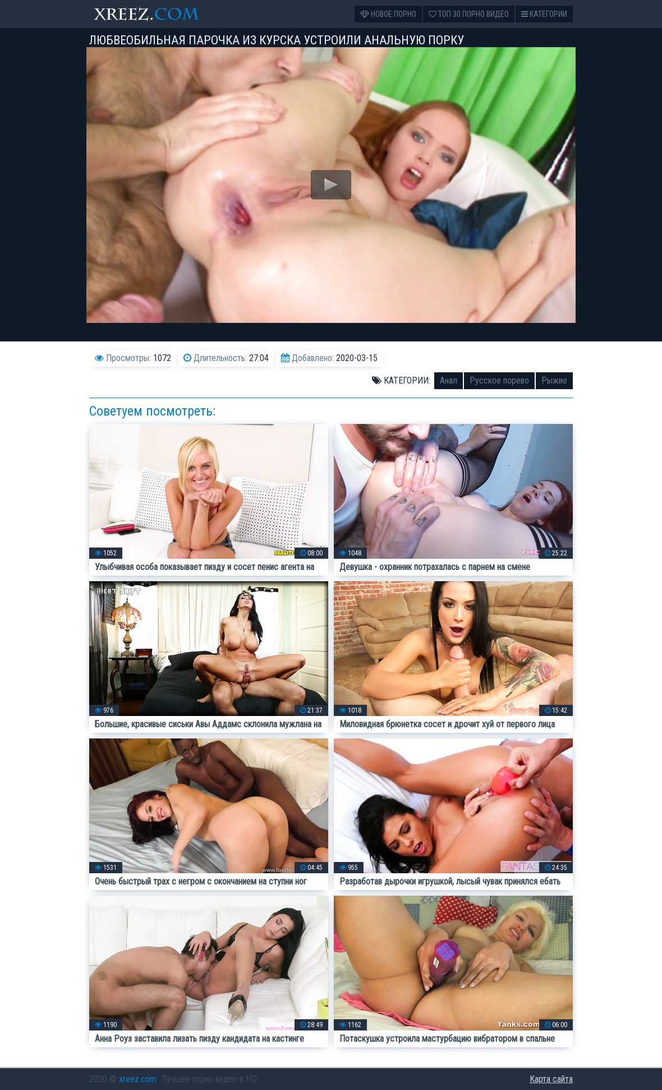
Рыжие (554, 380)
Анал (448, 380)
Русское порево (499, 380)
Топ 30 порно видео (469, 14)
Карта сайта (551, 1079)
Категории (544, 14)
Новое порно (388, 14)
